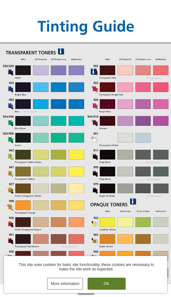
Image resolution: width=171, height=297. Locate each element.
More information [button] (65, 283)
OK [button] (106, 283)
